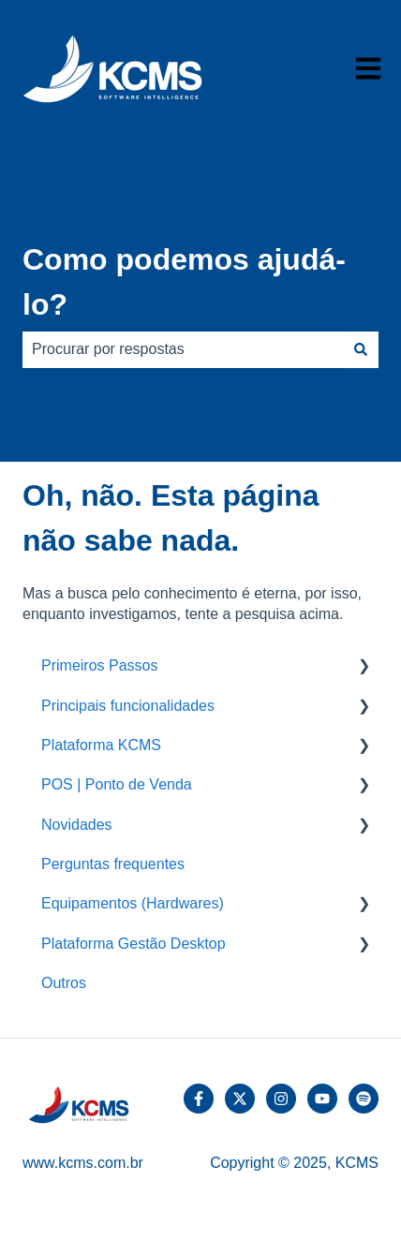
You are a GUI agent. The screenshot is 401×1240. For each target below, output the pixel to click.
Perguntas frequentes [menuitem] (113, 864)
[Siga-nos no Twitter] (240, 1099)
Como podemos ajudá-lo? (184, 282)
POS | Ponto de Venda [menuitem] (116, 784)
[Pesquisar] (361, 349)
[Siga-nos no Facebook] (199, 1099)
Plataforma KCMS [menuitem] (101, 745)
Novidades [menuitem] (76, 825)
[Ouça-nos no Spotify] (364, 1099)
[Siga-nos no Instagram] (281, 1099)
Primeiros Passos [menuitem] (99, 665)
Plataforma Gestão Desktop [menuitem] (133, 944)
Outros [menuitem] (63, 983)
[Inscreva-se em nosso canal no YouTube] (322, 1099)
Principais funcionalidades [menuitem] (128, 706)
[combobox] (182, 349)
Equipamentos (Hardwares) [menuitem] (132, 903)
